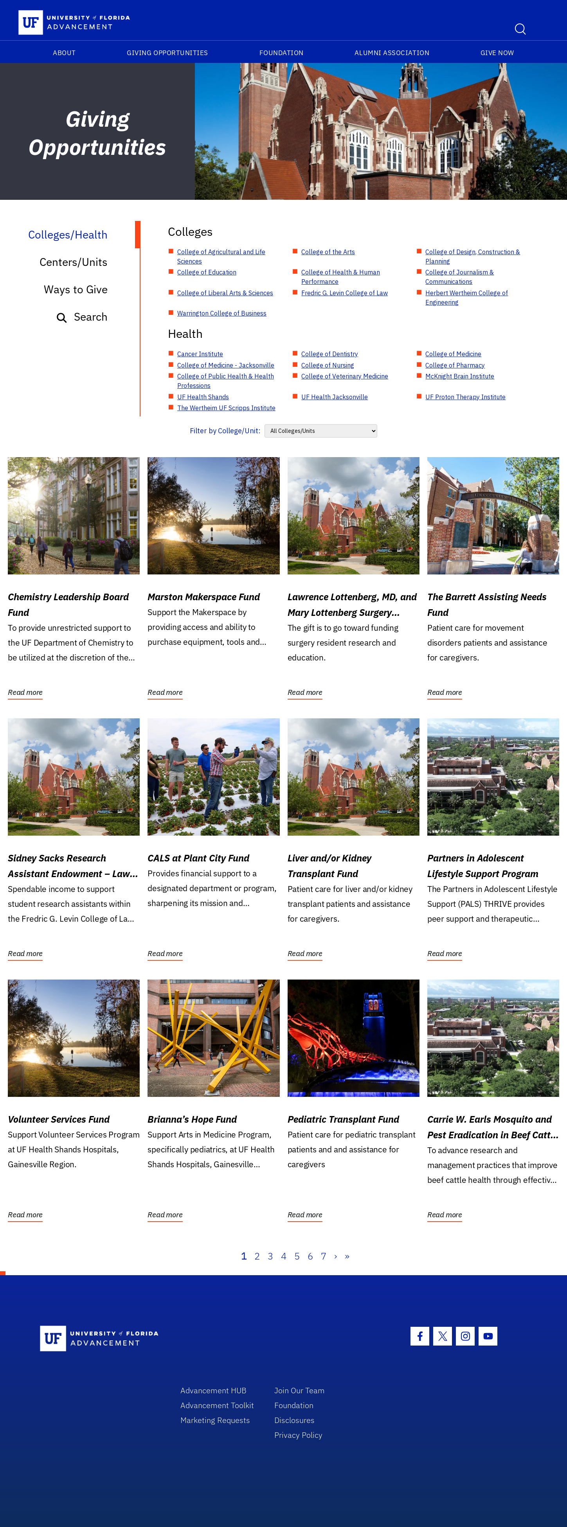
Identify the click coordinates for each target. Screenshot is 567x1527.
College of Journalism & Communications (459, 276)
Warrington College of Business (221, 313)
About (64, 52)
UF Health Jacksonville (334, 397)
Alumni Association (392, 52)
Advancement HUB (213, 1390)
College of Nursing (327, 365)
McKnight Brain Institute (459, 376)
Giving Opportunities (167, 52)
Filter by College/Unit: (225, 430)
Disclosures (294, 1420)
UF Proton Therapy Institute (465, 397)
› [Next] (335, 1256)
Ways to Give (76, 289)
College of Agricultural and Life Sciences (221, 256)
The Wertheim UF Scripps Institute (226, 408)
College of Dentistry (329, 354)
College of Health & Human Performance (340, 276)
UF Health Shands (203, 397)
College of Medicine (453, 354)
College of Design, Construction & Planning (472, 256)
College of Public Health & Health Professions (225, 380)
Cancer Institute (200, 354)
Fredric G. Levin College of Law (344, 293)
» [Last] (347, 1256)
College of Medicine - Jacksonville (225, 365)
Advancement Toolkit (217, 1405)
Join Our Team (299, 1390)
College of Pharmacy (455, 365)
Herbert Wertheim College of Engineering (466, 297)
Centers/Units (74, 262)
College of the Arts (328, 252)
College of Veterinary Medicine (344, 376)
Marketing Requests (215, 1420)
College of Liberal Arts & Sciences (225, 293)
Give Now (497, 52)
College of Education (206, 272)
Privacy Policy (298, 1435)
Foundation (281, 52)
